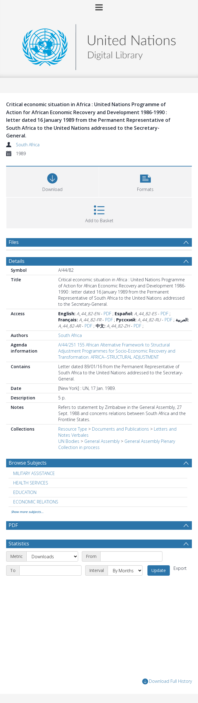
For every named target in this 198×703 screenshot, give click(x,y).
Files (14, 242)
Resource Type (72, 429)
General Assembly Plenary (149, 441)
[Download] (52, 181)
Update (158, 570)
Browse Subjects (28, 462)
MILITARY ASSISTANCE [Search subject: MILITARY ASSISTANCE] (34, 473)
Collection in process (79, 447)
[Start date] (131, 556)
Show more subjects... (27, 512)
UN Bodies (68, 441)
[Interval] (125, 570)
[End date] (50, 570)
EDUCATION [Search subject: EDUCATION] (24, 492)
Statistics (19, 543)
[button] (145, 181)
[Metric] (52, 556)
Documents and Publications (120, 429)
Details (17, 261)
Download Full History (167, 681)
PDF (107, 313)
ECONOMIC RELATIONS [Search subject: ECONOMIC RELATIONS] (35, 502)
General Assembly (102, 441)
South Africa (28, 145)
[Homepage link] (99, 45)
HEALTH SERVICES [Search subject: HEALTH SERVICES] (30, 483)
